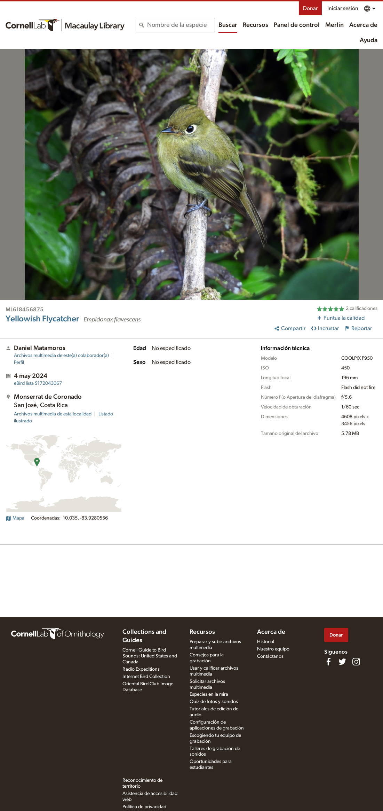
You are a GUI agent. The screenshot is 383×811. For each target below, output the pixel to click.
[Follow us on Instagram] (356, 661)
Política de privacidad (144, 806)
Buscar (227, 25)
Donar (310, 8)
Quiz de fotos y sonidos (214, 701)
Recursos (255, 25)
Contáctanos (270, 656)
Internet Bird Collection (146, 676)
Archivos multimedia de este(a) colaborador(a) (61, 355)
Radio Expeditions (141, 669)
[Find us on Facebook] (328, 661)
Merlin (334, 25)
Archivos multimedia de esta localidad (52, 414)
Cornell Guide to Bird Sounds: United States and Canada (149, 656)
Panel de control (297, 25)
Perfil (19, 362)
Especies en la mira (209, 694)
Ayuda (368, 40)
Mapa (15, 518)
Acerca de (363, 25)
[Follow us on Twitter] (342, 661)
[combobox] (181, 25)
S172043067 (38, 383)
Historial (265, 641)
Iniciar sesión (342, 8)
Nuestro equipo (273, 649)
